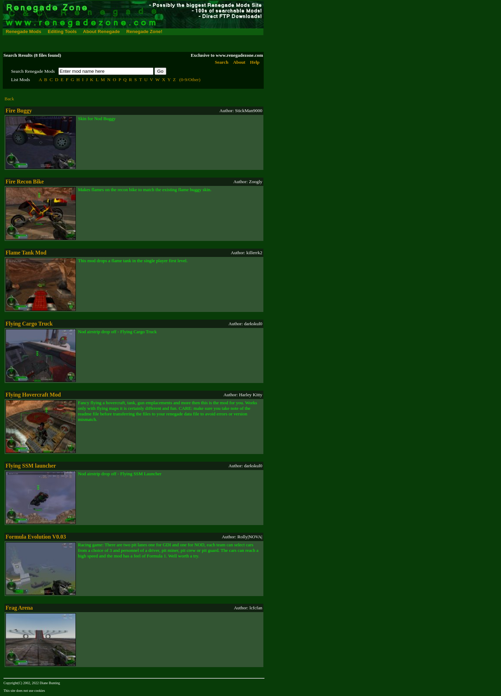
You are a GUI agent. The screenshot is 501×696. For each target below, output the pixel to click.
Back (9, 98)
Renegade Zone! (144, 31)
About (239, 62)
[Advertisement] (129, 43)
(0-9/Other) (189, 79)
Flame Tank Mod (26, 253)
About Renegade (101, 31)
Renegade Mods (23, 31)
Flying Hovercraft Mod (33, 395)
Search (221, 62)
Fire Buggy (19, 111)
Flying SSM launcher (31, 466)
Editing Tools (62, 31)
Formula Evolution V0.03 (36, 537)
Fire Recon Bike (25, 182)
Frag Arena (19, 608)
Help (255, 62)
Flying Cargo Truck (29, 324)
